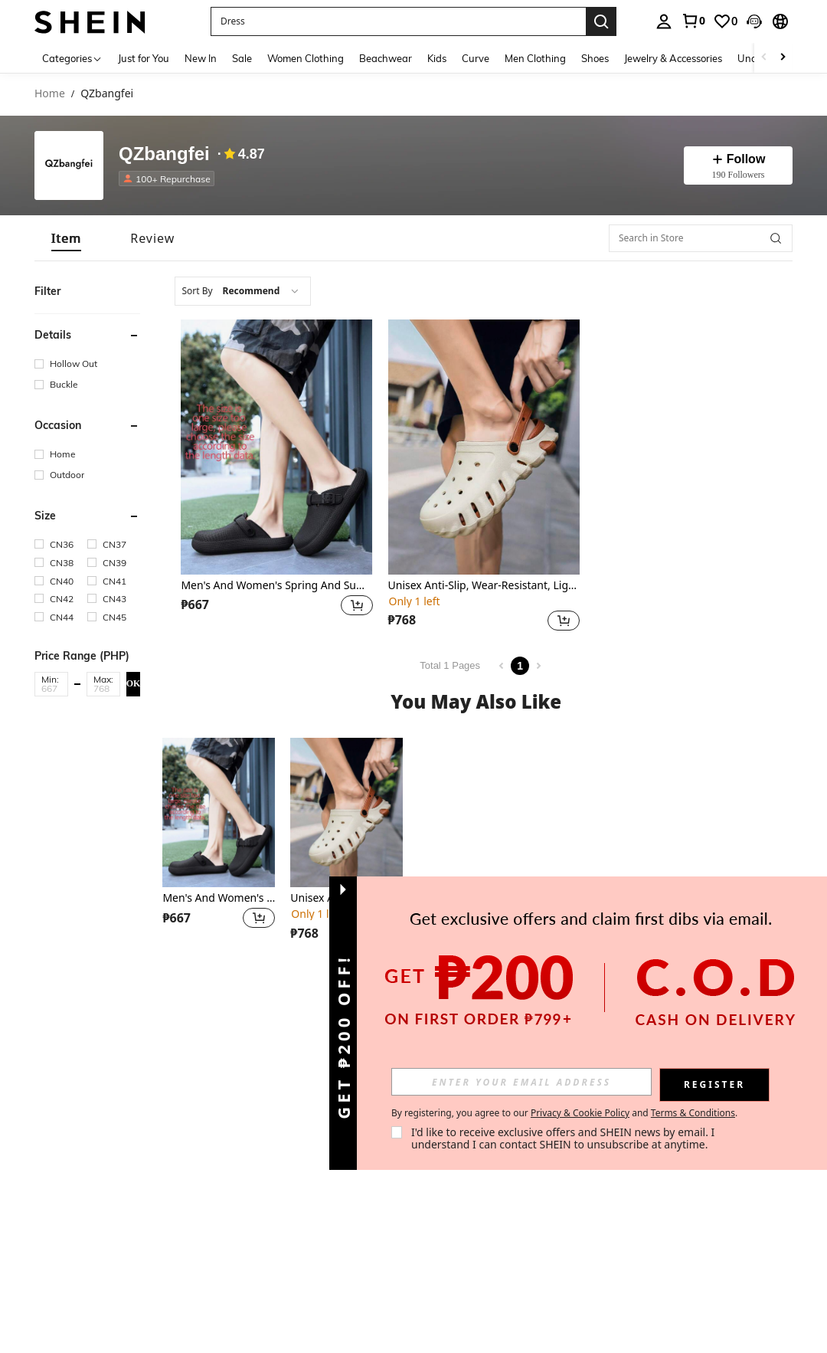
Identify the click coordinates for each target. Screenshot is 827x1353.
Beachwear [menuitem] (385, 58)
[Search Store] (776, 238)
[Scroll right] (782, 58)
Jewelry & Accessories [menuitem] (673, 58)
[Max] (103, 688)
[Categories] (72, 58)
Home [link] (49, 93)
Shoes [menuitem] (595, 58)
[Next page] (538, 666)
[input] (521, 1082)
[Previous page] (501, 666)
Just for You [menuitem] (143, 58)
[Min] (51, 688)
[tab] (66, 238)
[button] (754, 21)
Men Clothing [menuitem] (535, 58)
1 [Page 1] (520, 666)
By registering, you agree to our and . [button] (564, 1113)
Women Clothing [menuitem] (305, 58)
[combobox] (242, 291)
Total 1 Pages (450, 665)
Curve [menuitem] (475, 58)
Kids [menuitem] (436, 58)
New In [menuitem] (201, 58)
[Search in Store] (701, 238)
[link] (693, 20)
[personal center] (664, 21)
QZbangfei (164, 154)
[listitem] (170, 178)
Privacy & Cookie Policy (580, 1112)
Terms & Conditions (693, 1112)
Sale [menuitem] (242, 58)
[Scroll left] (764, 58)
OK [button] (133, 683)
